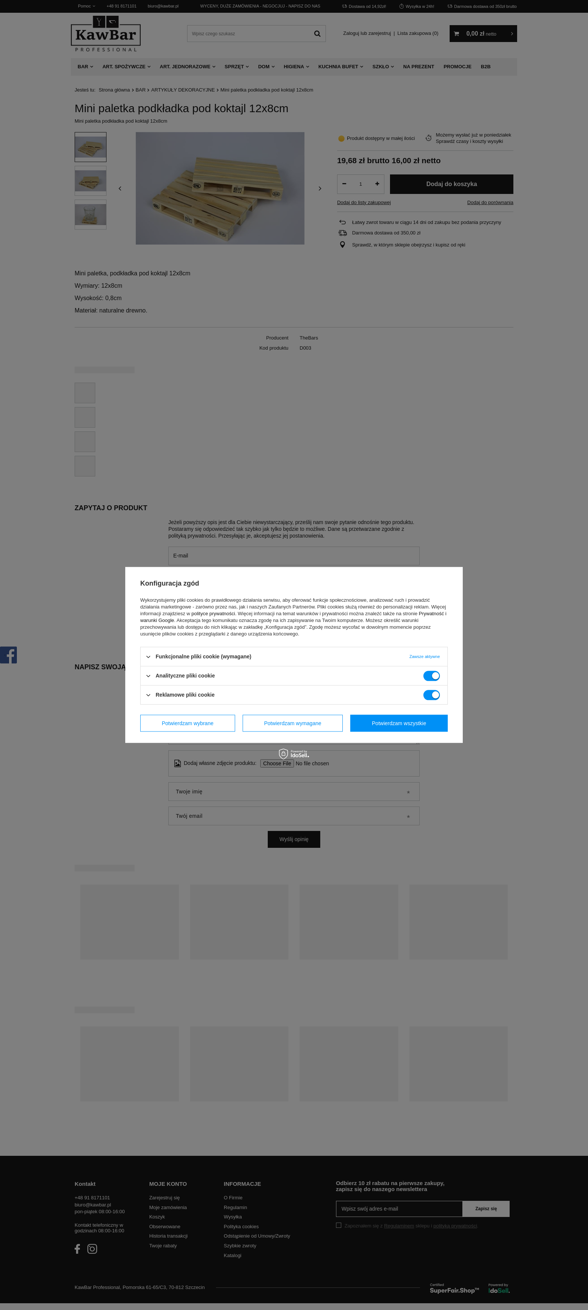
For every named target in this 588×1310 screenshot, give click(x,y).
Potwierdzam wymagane (292, 723)
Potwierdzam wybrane (188, 723)
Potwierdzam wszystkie (399, 723)
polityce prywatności (213, 613)
